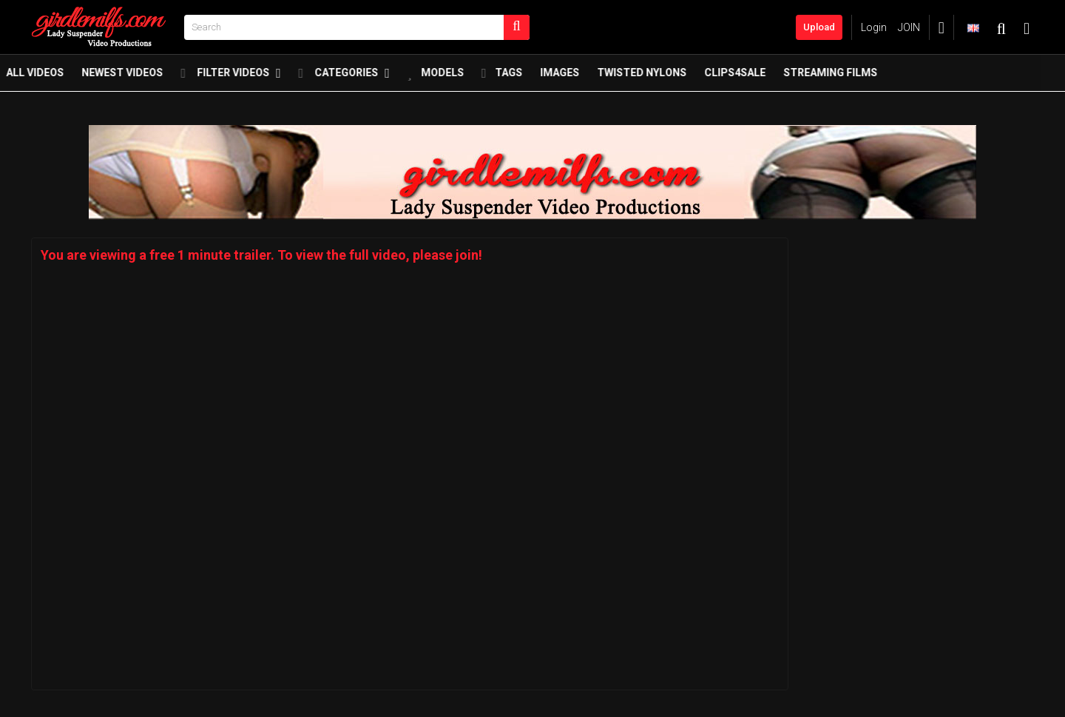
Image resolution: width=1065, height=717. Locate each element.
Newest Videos (147, 76)
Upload (819, 27)
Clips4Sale (760, 76)
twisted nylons (666, 76)
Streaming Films (855, 76)
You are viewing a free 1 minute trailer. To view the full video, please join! (261, 255)
